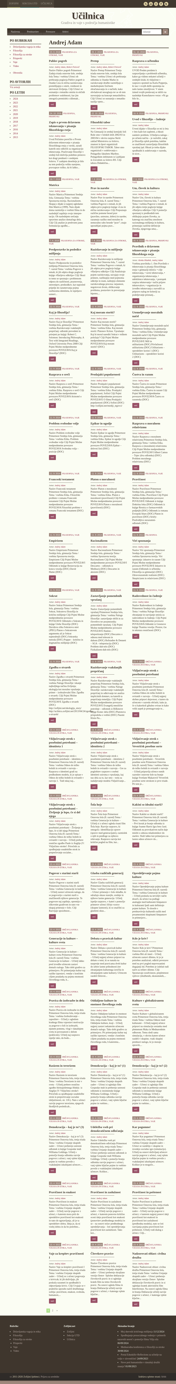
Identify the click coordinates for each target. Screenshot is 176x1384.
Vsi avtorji (15, 87)
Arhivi (65, 31)
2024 (15, 98)
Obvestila (17, 73)
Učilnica (46, 3)
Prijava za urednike (50, 1376)
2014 (15, 133)
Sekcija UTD (29, 3)
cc (11, 1376)
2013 (15, 137)
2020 (15, 114)
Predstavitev (33, 31)
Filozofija (17, 50)
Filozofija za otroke (22, 54)
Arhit (163, 1376)
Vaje (15, 62)
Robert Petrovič (73, 67)
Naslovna (15, 31)
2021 (15, 110)
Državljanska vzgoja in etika (27, 47)
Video (16, 66)
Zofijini (14, 3)
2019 (15, 118)
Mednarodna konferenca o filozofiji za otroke (143, 1347)
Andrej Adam (60, 67)
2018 (15, 122)
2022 (15, 106)
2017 (15, 125)
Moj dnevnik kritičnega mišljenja (137, 1331)
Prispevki (17, 58)
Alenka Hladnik (144, 260)
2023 (15, 102)
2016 (15, 129)
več (52, 104)
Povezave (50, 31)
